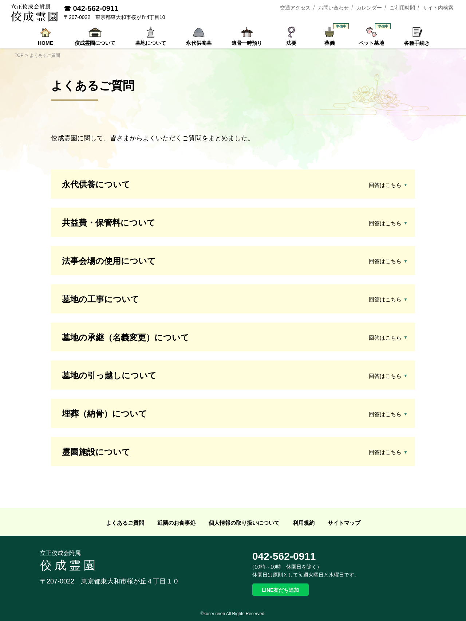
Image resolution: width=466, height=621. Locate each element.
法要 (291, 43)
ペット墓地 (373, 36)
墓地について (150, 43)
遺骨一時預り (247, 43)
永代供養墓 (199, 43)
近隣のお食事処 (176, 523)
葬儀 (333, 36)
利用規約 (304, 523)
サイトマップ (344, 523)
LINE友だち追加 (280, 590)
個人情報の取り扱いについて (244, 523)
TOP (19, 55)
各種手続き (417, 43)
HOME (45, 43)
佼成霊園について (95, 43)
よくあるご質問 (125, 523)
